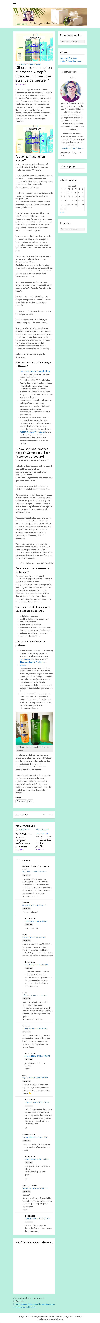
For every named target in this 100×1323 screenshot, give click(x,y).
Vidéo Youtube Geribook (70, 61)
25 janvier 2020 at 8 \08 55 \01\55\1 (34, 1028)
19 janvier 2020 (21, 84)
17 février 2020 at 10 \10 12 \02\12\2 (34, 995)
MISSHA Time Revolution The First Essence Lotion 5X (35, 867)
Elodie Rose (26, 1026)
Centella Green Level (32, 432)
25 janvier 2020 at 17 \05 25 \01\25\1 (37, 1056)
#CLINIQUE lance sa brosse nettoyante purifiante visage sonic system (24, 840)
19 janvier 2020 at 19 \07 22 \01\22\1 (35, 1188)
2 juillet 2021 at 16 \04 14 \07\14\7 (36, 921)
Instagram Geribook (68, 58)
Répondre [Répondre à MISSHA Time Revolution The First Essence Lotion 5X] (26, 875)
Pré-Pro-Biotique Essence (33, 663)
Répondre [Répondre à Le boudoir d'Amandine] (26, 1191)
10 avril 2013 (40, 850)
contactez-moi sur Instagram (72, 148)
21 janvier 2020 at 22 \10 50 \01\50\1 (35, 1078)
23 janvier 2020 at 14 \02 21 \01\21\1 (37, 1102)
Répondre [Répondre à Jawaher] (26, 940)
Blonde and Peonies (28, 1135)
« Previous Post (22, 814)
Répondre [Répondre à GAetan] (26, 998)
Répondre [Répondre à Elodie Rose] (26, 1032)
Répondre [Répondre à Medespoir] (26, 908)
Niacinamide (25, 659)
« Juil (62, 212)
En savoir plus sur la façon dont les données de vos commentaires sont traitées (34, 1305)
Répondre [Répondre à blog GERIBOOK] (29, 924)
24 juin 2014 (19, 850)
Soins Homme (42, 834)
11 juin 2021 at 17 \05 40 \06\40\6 (36, 965)
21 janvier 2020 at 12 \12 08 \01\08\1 (34, 1137)
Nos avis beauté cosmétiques (28, 64)
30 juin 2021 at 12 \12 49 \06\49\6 (34, 905)
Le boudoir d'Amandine (29, 1185)
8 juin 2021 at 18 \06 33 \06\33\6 (33, 937)
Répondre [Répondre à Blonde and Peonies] (26, 1141)
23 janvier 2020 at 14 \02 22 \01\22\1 (37, 1219)
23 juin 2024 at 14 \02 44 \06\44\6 (34, 872)
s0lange (24, 1075)
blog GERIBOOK (30, 918)
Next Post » (48, 814)
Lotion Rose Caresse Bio (35, 371)
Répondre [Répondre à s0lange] (26, 1081)
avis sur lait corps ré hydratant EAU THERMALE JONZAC (43, 841)
